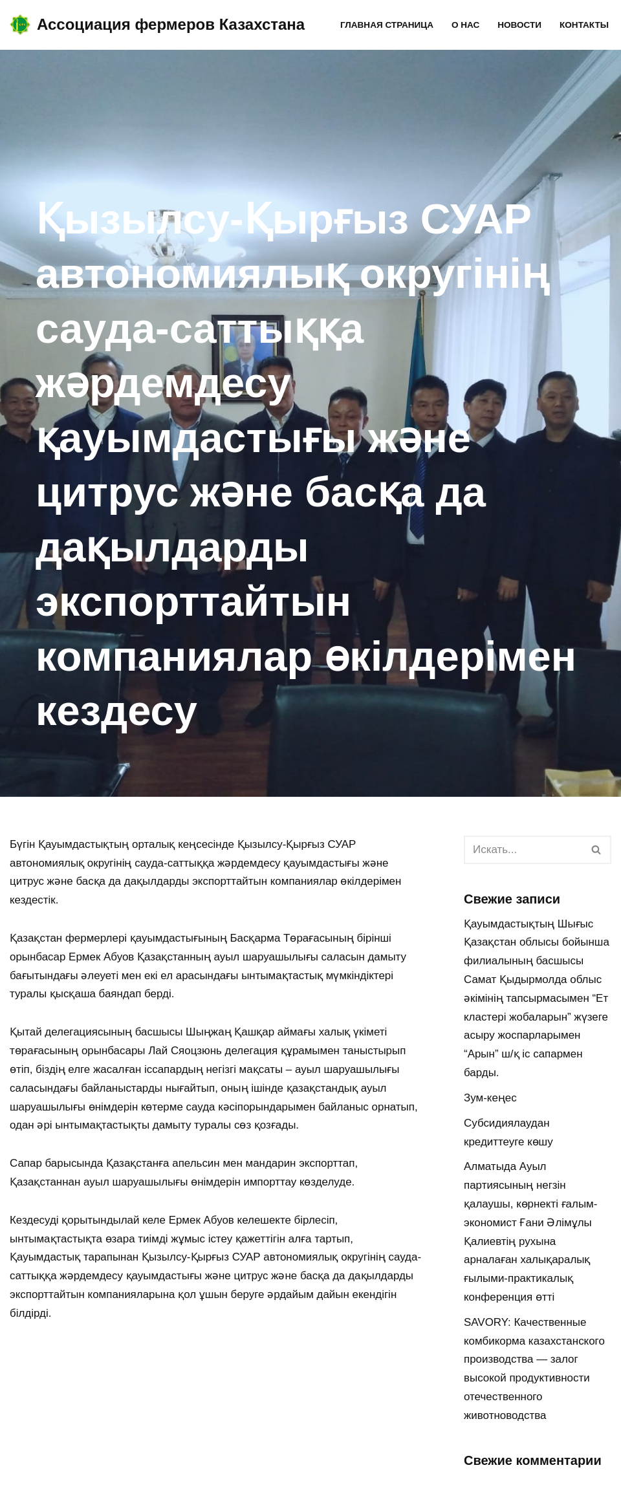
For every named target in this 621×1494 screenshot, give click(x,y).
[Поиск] (523, 850)
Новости (519, 25)
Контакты (584, 25)
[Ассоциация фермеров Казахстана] (157, 25)
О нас (465, 25)
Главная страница (386, 25)
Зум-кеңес (490, 1098)
